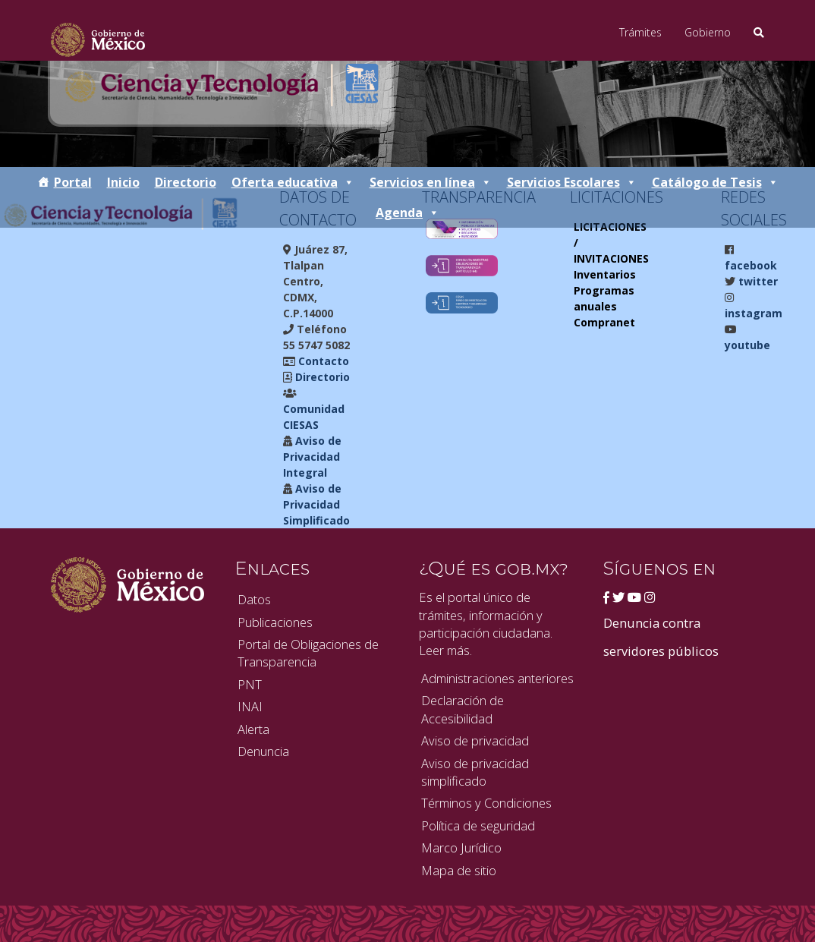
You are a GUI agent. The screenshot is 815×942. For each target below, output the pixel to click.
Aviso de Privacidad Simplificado (316, 504)
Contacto (322, 361)
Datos (254, 599)
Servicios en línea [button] (431, 182)
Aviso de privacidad (475, 740)
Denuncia (263, 751)
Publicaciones (275, 622)
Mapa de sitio (458, 870)
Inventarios (605, 274)
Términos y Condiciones (486, 802)
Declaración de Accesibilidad (462, 709)
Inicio (123, 182)
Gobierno (707, 32)
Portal (73, 182)
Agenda (407, 212)
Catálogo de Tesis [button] (715, 182)
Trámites (640, 32)
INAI (250, 706)
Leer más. (445, 650)
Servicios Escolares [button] (572, 182)
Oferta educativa (292, 182)
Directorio (185, 182)
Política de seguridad (478, 825)
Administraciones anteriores (497, 678)
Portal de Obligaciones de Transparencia (308, 652)
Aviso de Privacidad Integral (312, 456)
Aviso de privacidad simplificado (475, 772)
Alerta (253, 729)
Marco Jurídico (461, 847)
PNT (250, 684)
